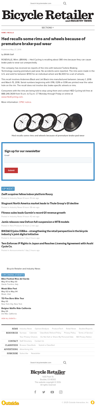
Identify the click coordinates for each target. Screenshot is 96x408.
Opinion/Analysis (42, 329)
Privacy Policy (70, 333)
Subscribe (24, 353)
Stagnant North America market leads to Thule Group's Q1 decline (40, 203)
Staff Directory (26, 341)
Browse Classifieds (28, 345)
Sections (48, 28)
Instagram (60, 392)
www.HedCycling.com (12, 97)
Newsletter (35, 353)
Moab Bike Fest (9, 288)
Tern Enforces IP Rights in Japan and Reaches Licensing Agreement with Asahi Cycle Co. (47, 244)
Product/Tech (57, 329)
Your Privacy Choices (29, 337)
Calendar (33, 333)
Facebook (35, 392)
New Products (16, 226)
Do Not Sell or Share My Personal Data (56, 337)
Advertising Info (26, 349)
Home (3, 33)
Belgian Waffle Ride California (16, 308)
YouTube (52, 392)
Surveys (23, 333)
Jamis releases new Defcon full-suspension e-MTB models (35, 222)
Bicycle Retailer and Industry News (23, 268)
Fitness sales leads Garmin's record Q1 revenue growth (33, 212)
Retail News (71, 329)
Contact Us (39, 341)
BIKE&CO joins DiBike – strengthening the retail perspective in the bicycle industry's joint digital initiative (44, 232)
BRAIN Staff (9, 54)
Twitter (43, 392)
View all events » (8, 318)
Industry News (16, 198)
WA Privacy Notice (84, 337)
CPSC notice (25, 102)
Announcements (17, 238)
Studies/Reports (86, 329)
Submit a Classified (47, 345)
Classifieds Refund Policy (50, 333)
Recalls (10, 33)
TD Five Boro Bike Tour (12, 298)
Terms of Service (86, 333)
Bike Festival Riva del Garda (15, 278)
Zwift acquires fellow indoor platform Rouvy (27, 194)
